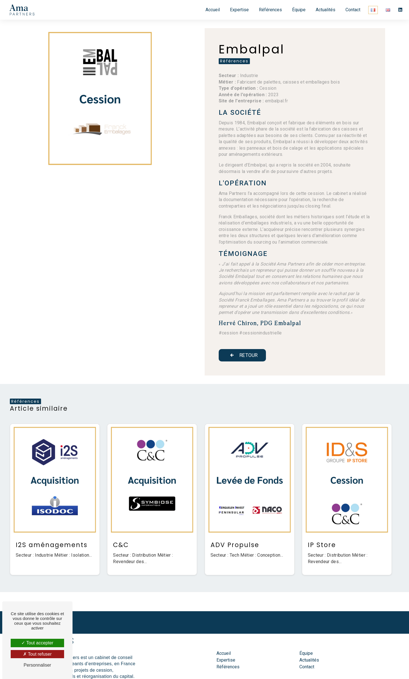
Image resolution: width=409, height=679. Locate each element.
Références (269, 9)
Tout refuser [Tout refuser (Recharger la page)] (37, 654)
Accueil (212, 9)
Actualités (325, 9)
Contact (352, 9)
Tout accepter (37, 642)
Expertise (238, 9)
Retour (243, 355)
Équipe (298, 9)
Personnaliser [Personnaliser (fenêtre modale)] (37, 665)
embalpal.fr (276, 101)
